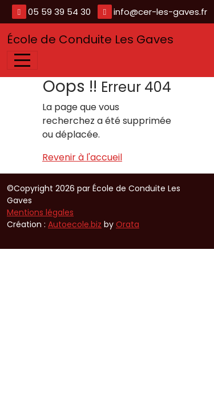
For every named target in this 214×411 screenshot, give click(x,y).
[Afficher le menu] (22, 60)
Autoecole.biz (75, 224)
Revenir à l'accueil (82, 157)
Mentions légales (40, 212)
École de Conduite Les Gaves (90, 39)
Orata (127, 224)
